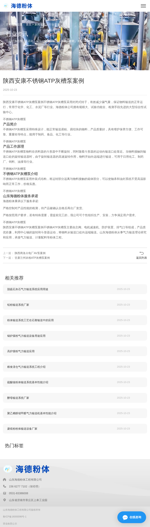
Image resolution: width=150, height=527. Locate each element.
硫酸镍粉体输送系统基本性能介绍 (27, 382)
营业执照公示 (10, 523)
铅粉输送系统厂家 (18, 304)
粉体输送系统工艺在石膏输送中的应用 (30, 320)
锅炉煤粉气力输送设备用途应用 (26, 335)
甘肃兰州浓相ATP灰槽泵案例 (32, 257)
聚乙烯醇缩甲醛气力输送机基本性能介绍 (31, 413)
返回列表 (141, 257)
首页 (28, 24)
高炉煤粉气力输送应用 (21, 351)
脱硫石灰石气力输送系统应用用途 (27, 289)
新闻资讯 (40, 24)
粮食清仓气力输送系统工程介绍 (26, 366)
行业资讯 (54, 24)
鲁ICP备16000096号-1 (14, 516)
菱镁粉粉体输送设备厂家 (22, 428)
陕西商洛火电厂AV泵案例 (30, 253)
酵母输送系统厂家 (18, 397)
